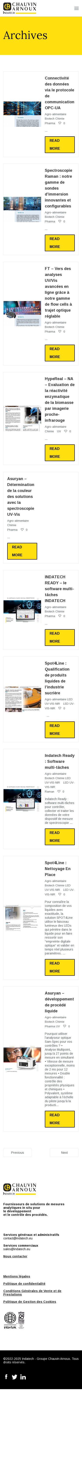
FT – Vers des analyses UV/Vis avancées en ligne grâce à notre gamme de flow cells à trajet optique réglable (58, 292)
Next (64, 1152)
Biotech (49, 118)
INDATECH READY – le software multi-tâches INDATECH (59, 589)
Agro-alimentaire (55, 114)
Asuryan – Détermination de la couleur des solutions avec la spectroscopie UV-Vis (20, 497)
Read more (55, 144)
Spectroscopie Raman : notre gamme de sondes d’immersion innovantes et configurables (58, 188)
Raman (49, 791)
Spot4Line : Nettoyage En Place (58, 869)
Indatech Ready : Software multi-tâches (60, 761)
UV (59, 431)
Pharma (50, 123)
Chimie (59, 118)
